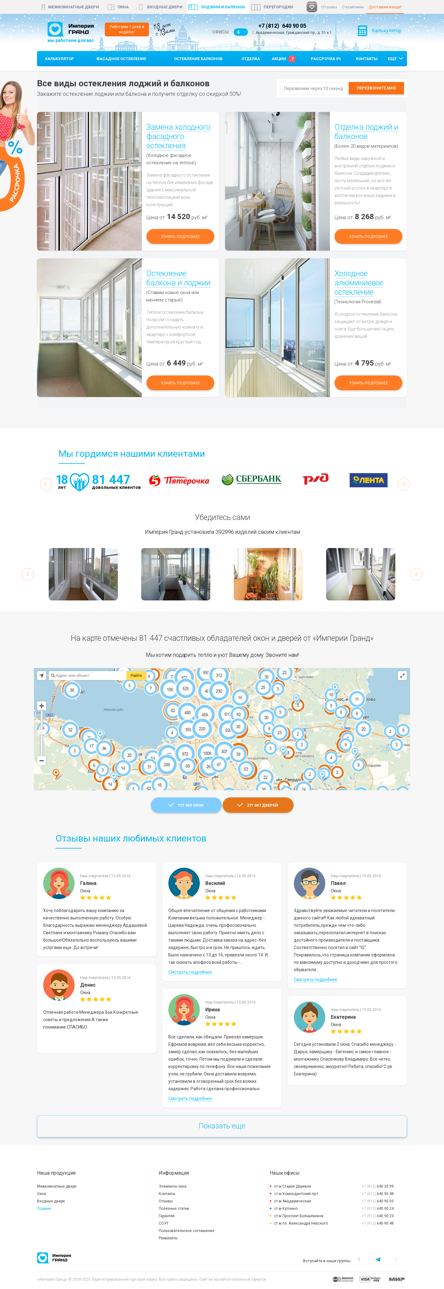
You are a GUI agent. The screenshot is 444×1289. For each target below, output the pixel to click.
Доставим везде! (385, 7)
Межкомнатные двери (73, 7)
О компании (353, 7)
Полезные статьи (174, 1208)
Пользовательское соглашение (186, 1231)
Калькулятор (386, 38)
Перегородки (278, 7)
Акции (283, 58)
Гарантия (167, 1216)
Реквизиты (168, 1238)
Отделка (250, 58)
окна (123, 7)
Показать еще (222, 1126)
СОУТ (164, 1223)
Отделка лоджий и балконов (366, 132)
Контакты (367, 58)
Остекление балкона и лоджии (178, 278)
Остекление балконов (198, 58)
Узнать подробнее (180, 237)
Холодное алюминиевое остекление (359, 283)
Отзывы (329, 7)
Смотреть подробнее (190, 972)
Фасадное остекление (121, 58)
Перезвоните (376, 88)
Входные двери (165, 7)
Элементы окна (173, 1186)
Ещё (392, 58)
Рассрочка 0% (326, 58)
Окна (41, 1194)
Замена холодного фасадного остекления (178, 136)
